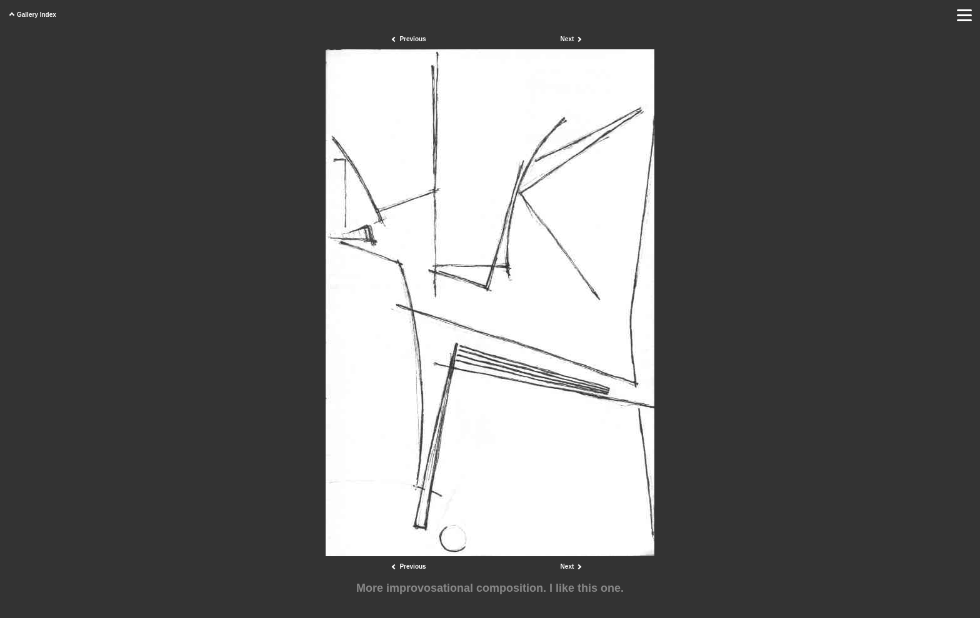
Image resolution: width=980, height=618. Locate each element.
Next (567, 39)
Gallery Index (36, 14)
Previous (412, 39)
